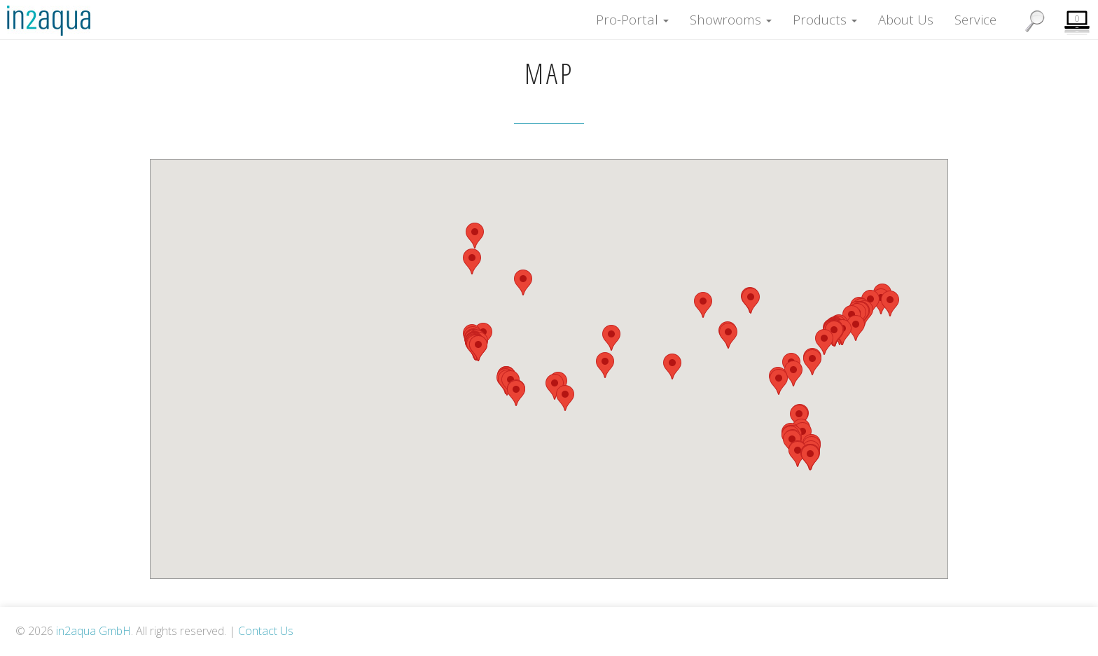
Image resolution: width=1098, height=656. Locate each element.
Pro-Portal (632, 14)
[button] (523, 282)
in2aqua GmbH (93, 630)
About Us (905, 14)
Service (975, 14)
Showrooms (731, 14)
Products (825, 14)
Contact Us (265, 630)
